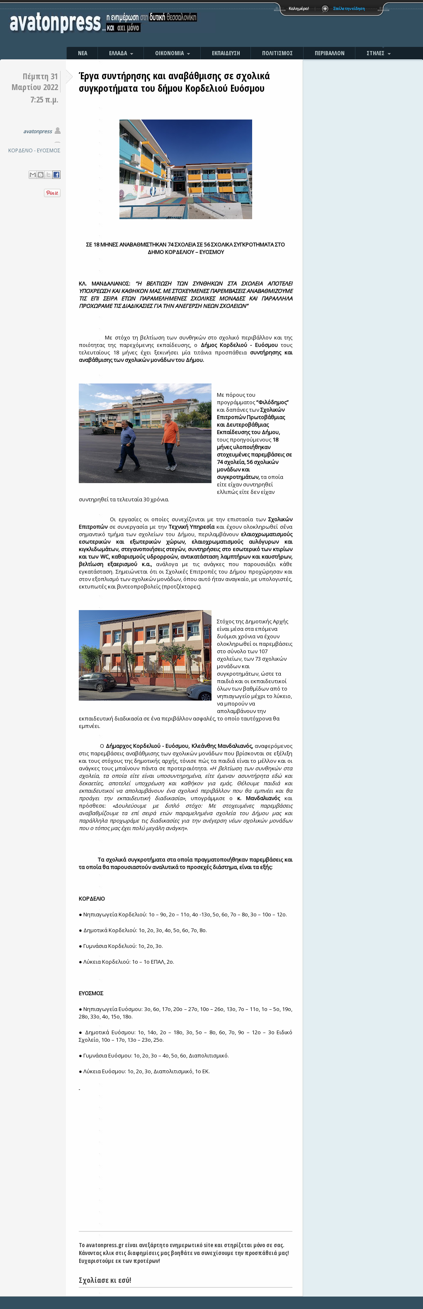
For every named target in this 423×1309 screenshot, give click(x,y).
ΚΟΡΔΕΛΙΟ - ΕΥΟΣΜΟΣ (34, 150)
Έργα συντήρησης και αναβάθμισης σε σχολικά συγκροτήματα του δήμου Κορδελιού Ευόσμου (174, 81)
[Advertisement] (300, 25)
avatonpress (37, 131)
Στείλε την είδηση (349, 8)
